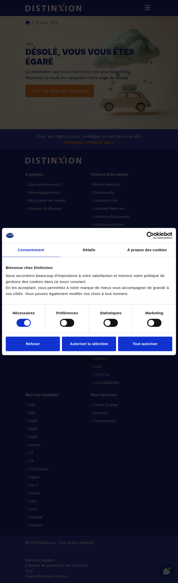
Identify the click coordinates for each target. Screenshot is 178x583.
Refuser (33, 344)
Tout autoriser (145, 344)
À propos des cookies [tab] (147, 250)
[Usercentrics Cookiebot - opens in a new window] (150, 235)
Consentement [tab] (31, 250)
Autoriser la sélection (89, 344)
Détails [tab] (89, 250)
